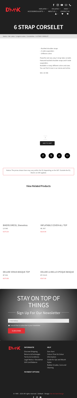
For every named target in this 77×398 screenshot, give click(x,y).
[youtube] (62, 5)
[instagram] (58, 5)
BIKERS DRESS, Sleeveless (15, 225)
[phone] (70, 5)
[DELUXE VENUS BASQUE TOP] (20, 238)
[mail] (66, 5)
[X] (51, 156)
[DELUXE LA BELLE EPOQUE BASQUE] (57, 238)
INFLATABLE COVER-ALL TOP (53, 225)
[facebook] (54, 5)
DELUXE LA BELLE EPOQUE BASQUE (57, 271)
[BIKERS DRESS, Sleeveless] (20, 191)
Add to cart (47, 143)
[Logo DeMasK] (15, 347)
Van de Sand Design (57, 394)
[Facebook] (43, 156)
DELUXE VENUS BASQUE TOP (16, 271)
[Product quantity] (45, 137)
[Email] (67, 156)
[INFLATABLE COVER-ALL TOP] (57, 191)
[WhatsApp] (59, 156)
